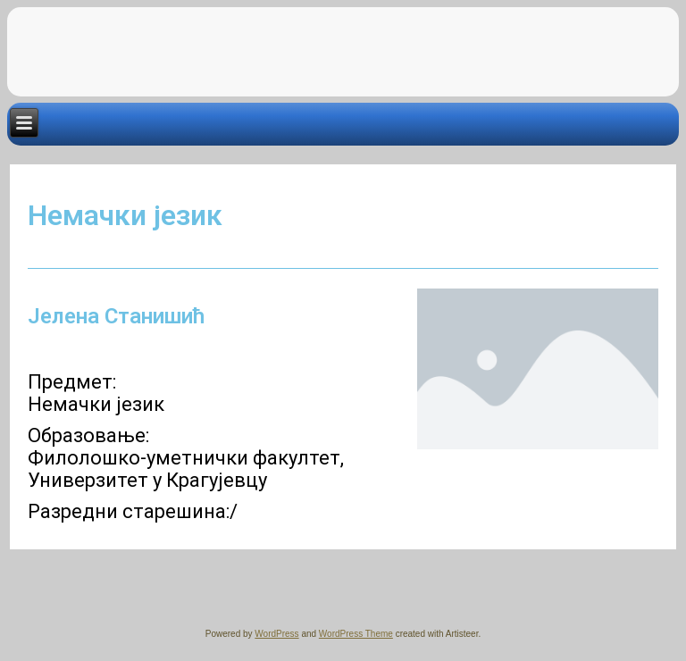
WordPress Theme (356, 634)
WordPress (276, 634)
